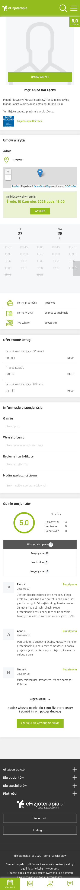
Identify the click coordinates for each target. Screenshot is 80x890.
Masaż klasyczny (13, 100)
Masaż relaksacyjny (57, 100)
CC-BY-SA (70, 186)
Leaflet (15, 186)
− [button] (8, 177)
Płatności (10, 793)
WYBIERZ (40, 211)
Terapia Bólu (55, 104)
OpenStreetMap (42, 186)
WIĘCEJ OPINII (40, 699)
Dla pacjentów (13, 777)
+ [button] (8, 171)
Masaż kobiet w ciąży (16, 104)
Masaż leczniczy (34, 100)
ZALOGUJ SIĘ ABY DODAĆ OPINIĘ (40, 723)
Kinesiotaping (38, 104)
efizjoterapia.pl (14, 769)
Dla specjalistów (15, 786)
